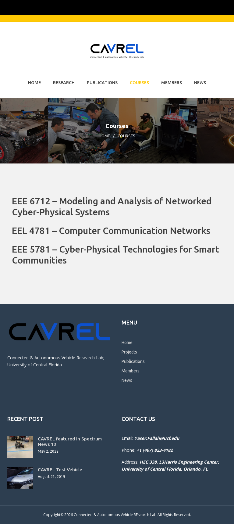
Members (171, 82)
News (200, 82)
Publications (102, 82)
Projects (129, 352)
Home (34, 82)
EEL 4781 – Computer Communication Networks (111, 230)
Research (64, 82)
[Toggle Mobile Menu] (220, 7)
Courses (139, 82)
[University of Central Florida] (52, 7)
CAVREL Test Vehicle (60, 469)
